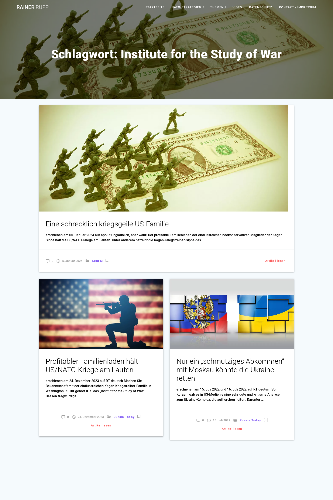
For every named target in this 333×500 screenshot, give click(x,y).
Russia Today (124, 417)
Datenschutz (260, 7)
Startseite (155, 7)
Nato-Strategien (186, 7)
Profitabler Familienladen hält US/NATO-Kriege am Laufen (92, 365)
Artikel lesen (275, 261)
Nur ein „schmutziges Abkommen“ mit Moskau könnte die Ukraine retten (230, 369)
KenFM (97, 261)
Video (237, 7)
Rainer (33, 7)
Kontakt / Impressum (297, 7)
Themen (217, 7)
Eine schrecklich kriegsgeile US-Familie (107, 224)
